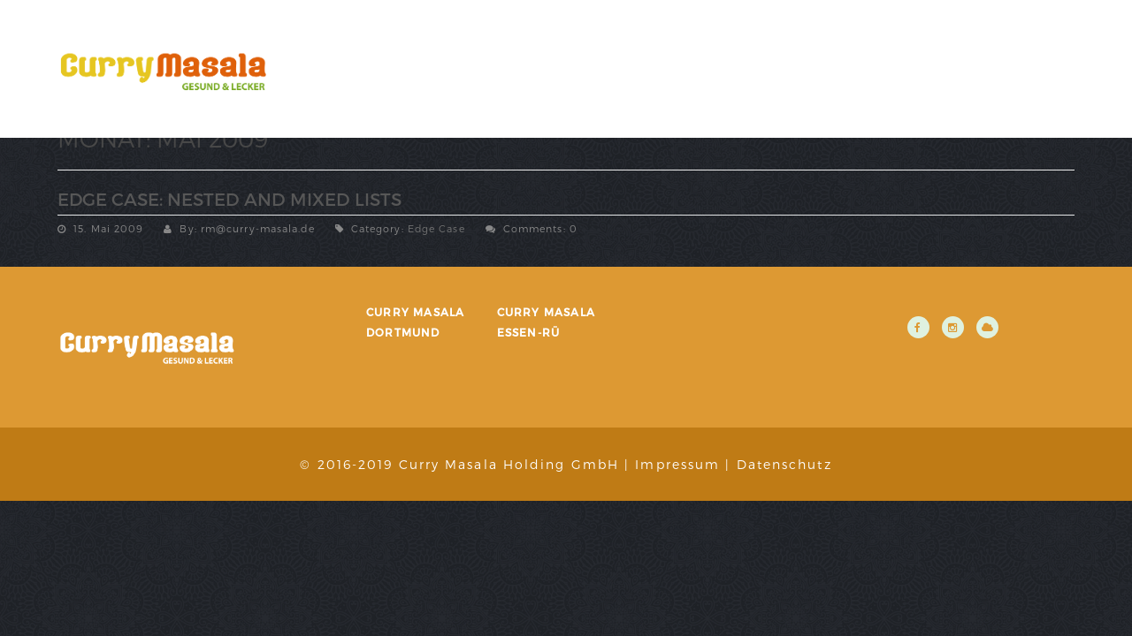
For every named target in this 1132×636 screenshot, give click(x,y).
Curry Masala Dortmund (415, 322)
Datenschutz (784, 464)
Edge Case (436, 228)
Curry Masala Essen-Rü (546, 322)
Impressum (677, 464)
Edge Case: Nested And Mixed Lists (229, 198)
